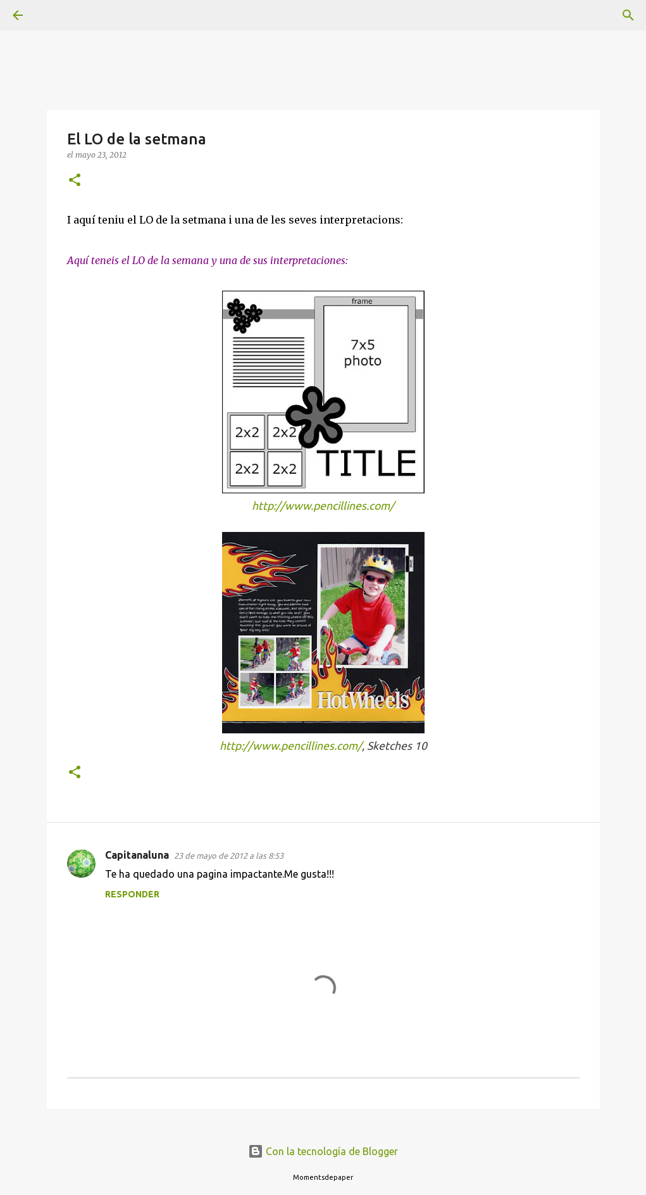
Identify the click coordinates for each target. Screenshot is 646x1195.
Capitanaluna (137, 855)
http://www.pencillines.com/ (323, 506)
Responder (132, 894)
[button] (74, 180)
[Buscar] (53, 15)
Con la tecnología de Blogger (323, 1151)
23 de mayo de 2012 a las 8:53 (228, 855)
